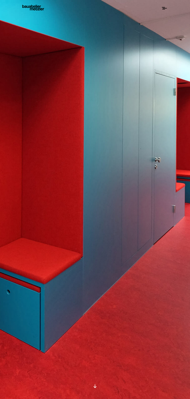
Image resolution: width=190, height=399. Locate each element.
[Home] (33, 8)
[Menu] (164, 8)
